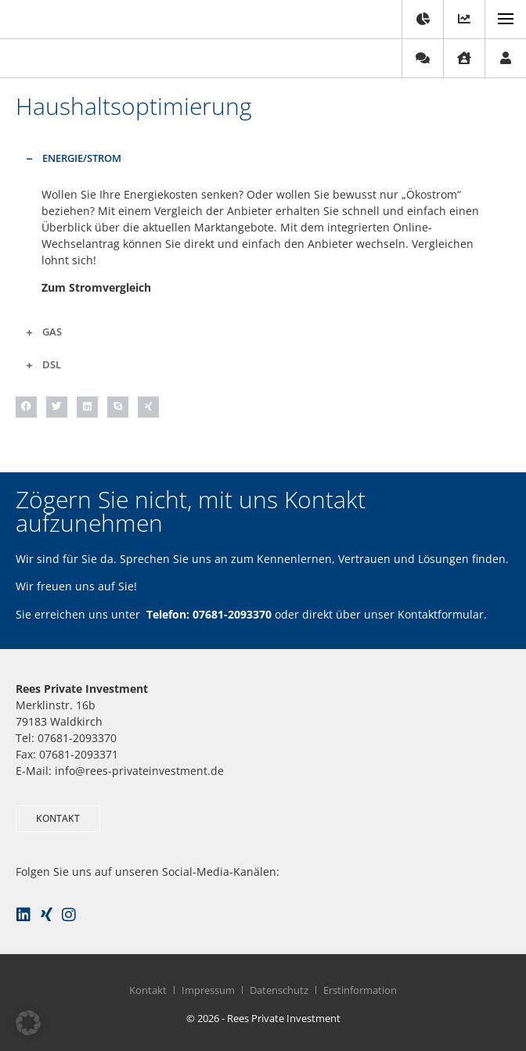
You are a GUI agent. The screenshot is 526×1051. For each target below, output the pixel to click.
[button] (263, 158)
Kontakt (148, 990)
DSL (51, 364)
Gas (52, 332)
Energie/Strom (81, 158)
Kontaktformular (441, 614)
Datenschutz (279, 990)
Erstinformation (360, 990)
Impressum (208, 990)
